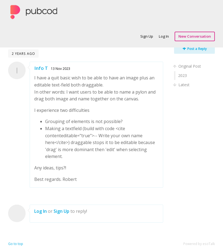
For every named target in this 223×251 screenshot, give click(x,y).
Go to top (15, 243)
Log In (164, 36)
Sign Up (146, 36)
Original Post (187, 66)
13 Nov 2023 (60, 68)
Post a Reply (195, 48)
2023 (182, 75)
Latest (182, 84)
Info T (41, 68)
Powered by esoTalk (199, 243)
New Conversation (194, 36)
